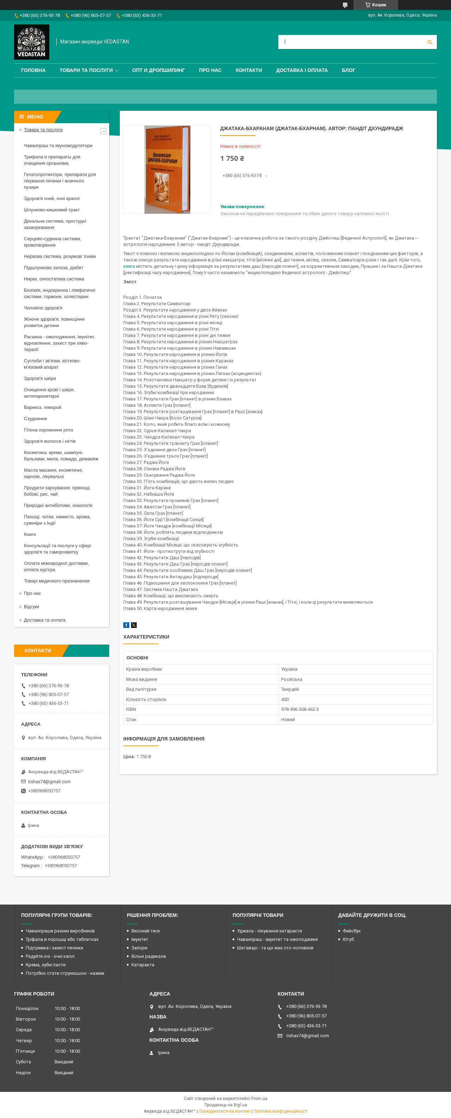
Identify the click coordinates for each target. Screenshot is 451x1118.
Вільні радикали (148, 956)
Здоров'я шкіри (40, 378)
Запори (139, 947)
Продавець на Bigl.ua (225, 1104)
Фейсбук (352, 930)
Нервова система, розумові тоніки (60, 256)
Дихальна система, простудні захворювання (55, 224)
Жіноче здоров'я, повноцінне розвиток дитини (54, 322)
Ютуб (348, 939)
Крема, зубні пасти (46, 964)
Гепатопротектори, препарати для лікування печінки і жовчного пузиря (60, 181)
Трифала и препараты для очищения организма (52, 160)
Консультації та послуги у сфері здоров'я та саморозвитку (57, 549)
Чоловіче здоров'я (43, 307)
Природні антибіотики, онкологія (58, 505)
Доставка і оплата (302, 70)
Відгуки (31, 606)
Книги (30, 534)
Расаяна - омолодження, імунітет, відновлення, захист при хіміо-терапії (59, 343)
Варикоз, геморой (42, 407)
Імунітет (139, 939)
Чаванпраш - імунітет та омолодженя (277, 939)
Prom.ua (259, 1098)
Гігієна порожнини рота (48, 430)
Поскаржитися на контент (225, 1111)
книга (129, 266)
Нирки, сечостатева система (54, 279)
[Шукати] (430, 42)
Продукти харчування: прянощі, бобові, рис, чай (57, 491)
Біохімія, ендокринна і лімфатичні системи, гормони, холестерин (59, 293)
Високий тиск (145, 930)
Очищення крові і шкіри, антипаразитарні (49, 393)
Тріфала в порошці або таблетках (62, 939)
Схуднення (35, 418)
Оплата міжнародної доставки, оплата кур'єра (56, 566)
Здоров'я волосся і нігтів (50, 441)
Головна (33, 70)
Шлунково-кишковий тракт (52, 209)
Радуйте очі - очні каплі (50, 956)
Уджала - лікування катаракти (269, 930)
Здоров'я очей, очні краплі (52, 198)
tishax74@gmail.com (49, 781)
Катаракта (142, 964)
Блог (349, 70)
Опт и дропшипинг (158, 70)
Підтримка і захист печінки (54, 947)
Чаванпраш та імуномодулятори (58, 145)
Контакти (249, 70)
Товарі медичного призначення (56, 581)
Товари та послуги (86, 70)
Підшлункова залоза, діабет (53, 267)
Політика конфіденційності (281, 1111)
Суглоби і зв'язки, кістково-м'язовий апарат (52, 364)
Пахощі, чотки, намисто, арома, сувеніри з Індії (57, 520)
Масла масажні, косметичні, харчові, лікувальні (53, 473)
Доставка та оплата (45, 620)
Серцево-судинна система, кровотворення (52, 242)
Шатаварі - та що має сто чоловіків (275, 947)
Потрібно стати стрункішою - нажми (65, 973)
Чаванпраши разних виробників (60, 930)
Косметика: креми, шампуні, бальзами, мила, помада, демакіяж (61, 455)
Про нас (210, 70)
